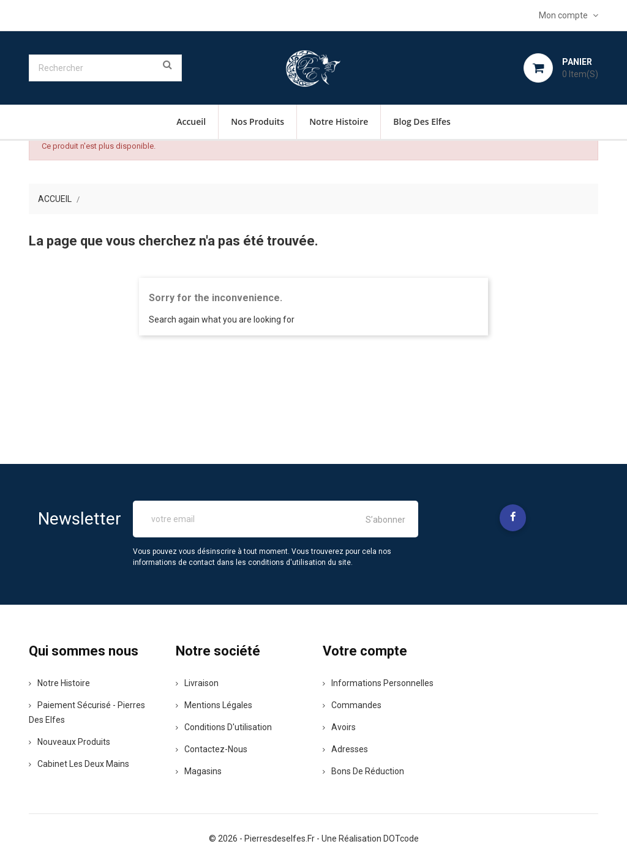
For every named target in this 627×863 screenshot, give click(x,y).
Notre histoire (338, 121)
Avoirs (339, 727)
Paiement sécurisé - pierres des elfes (87, 712)
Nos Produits (257, 121)
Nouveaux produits (69, 742)
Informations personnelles (378, 683)
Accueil (191, 121)
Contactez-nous (211, 749)
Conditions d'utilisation (224, 727)
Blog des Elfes (422, 121)
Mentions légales (214, 705)
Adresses (345, 749)
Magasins (199, 771)
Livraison (197, 683)
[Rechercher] (105, 67)
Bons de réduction (363, 771)
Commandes (352, 705)
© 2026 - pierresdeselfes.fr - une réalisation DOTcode (314, 838)
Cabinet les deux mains (79, 764)
